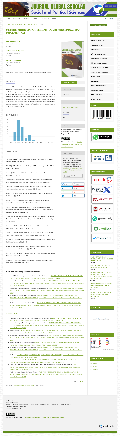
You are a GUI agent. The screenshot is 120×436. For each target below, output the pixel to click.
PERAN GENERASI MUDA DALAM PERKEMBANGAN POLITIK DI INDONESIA (101, 285)
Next (81, 381)
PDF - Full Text (69, 83)
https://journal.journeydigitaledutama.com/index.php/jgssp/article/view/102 (72, 170)
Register (45, 18)
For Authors (93, 366)
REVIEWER (95, 49)
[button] (66, 184)
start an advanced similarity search (24, 385)
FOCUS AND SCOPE (97, 40)
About (35, 18)
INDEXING (95, 81)
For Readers (93, 363)
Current (16, 18)
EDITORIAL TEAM (97, 45)
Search (109, 18)
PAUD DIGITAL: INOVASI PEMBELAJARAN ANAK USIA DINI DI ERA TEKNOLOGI (102, 259)
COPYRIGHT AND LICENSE (99, 72)
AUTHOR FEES (96, 94)
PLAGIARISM (95, 76)
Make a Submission (99, 25)
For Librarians (94, 369)
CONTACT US (96, 99)
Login (53, 18)
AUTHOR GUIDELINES (98, 85)
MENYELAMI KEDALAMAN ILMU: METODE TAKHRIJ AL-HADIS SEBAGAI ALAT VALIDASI (48, 330)
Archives (26, 18)
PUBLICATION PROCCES (99, 58)
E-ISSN (93, 105)
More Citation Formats (69, 175)
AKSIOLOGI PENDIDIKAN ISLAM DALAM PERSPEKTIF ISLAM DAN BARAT (57, 342)
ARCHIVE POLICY (97, 90)
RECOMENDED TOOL (98, 172)
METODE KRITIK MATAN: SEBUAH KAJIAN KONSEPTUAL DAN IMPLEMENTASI (101, 294)
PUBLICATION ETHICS (98, 54)
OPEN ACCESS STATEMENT (100, 67)
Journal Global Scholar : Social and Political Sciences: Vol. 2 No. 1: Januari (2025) (40, 278)
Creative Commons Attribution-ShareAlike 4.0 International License (71, 144)
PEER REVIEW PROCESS (99, 63)
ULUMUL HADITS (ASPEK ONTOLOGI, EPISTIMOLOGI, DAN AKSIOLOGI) (39, 355)
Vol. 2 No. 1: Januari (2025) (28, 24)
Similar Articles (12, 314)
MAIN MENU (95, 34)
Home (8, 18)
